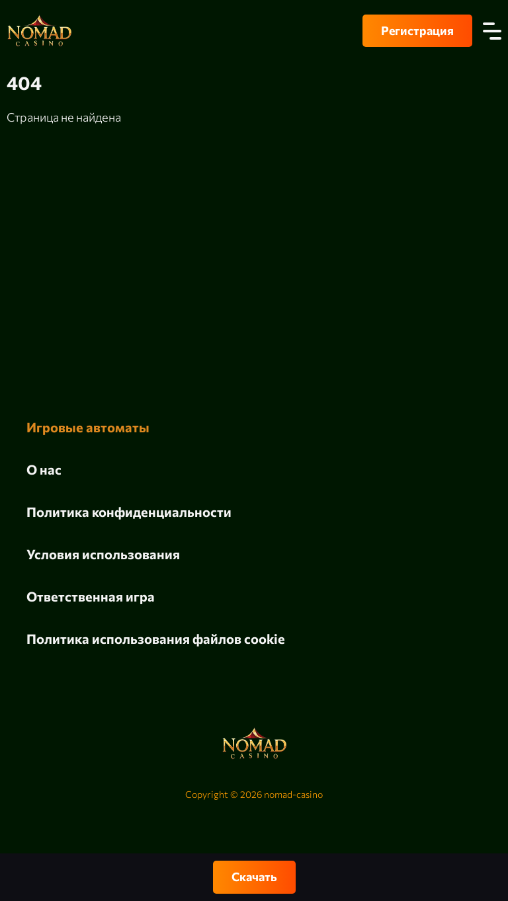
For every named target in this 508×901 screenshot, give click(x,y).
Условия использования (103, 554)
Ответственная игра (90, 596)
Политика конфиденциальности (129, 512)
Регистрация (417, 30)
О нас (44, 469)
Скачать (254, 876)
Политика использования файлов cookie (155, 638)
